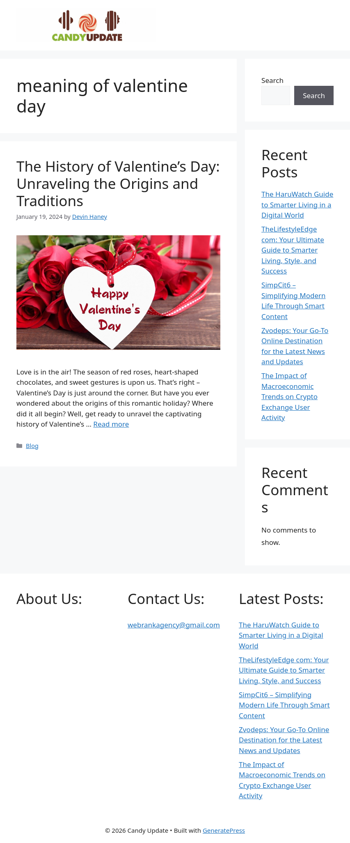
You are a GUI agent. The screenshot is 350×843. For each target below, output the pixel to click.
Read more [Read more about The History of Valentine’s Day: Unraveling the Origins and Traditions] (111, 424)
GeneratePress (224, 830)
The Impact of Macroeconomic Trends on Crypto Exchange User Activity (289, 396)
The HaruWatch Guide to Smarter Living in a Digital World (297, 204)
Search (272, 80)
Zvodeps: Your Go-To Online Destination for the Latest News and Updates (284, 740)
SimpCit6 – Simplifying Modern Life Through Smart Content (284, 705)
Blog (32, 446)
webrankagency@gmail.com (174, 624)
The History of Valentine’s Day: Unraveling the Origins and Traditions (118, 183)
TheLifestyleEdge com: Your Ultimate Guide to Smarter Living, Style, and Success (292, 250)
